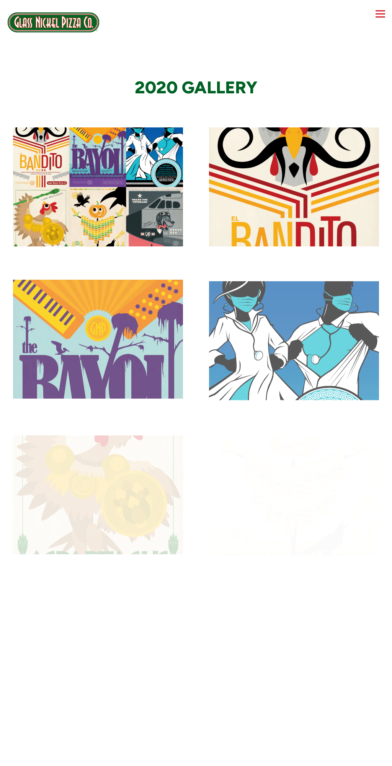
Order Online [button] (196, 756)
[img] (98, 186)
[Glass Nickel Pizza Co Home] (53, 22)
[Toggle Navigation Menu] (380, 13)
